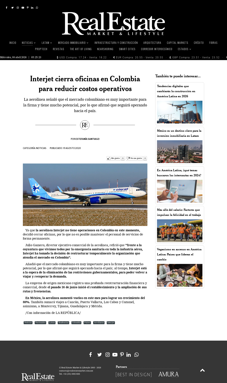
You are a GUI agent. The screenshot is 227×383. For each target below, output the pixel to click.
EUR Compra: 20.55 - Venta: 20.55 (138, 50)
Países (87, 316)
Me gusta (115, 151)
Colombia (76, 316)
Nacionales (40, 316)
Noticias (41, 141)
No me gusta (136, 151)
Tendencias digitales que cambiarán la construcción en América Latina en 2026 (176, 84)
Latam (52, 316)
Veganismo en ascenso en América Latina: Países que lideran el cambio (179, 247)
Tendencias (63, 316)
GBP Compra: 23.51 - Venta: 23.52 (195, 50)
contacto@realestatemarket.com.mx (76, 364)
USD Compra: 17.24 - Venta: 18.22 (82, 50)
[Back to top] (202, 363)
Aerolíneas (99, 316)
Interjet (110, 316)
